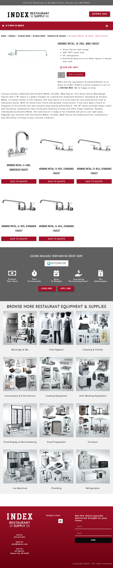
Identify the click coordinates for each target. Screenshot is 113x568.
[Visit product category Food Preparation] (56, 423)
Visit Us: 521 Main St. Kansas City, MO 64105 (19, 551)
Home (3, 36)
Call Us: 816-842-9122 (19, 536)
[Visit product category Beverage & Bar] (20, 331)
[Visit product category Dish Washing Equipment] (93, 377)
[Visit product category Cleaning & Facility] (93, 331)
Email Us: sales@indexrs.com (20, 543)
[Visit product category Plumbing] (56, 470)
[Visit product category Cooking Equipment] (56, 377)
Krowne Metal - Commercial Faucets (49, 36)
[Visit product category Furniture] (93, 423)
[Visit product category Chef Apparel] (56, 331)
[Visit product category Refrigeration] (93, 470)
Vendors (12, 36)
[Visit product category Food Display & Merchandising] (20, 423)
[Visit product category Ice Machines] (20, 470)
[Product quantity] (61, 75)
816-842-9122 (66, 88)
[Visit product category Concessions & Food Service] (20, 377)
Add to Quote (76, 74)
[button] (107, 26)
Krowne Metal (24, 36)
